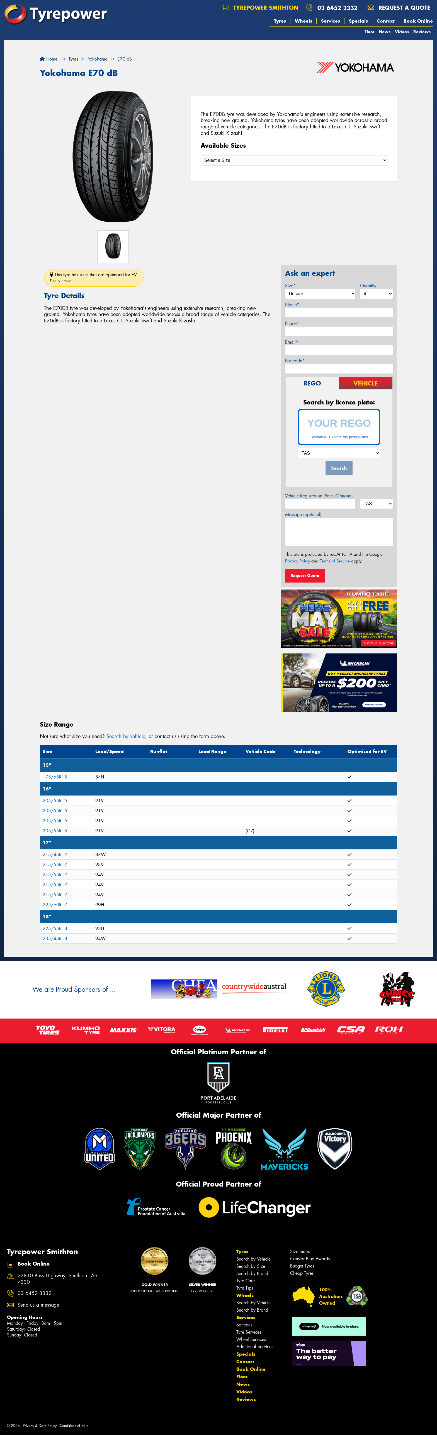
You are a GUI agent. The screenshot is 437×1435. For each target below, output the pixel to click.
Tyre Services (248, 1332)
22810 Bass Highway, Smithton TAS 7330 (57, 1279)
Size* (290, 286)
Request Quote (305, 575)
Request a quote (399, 7)
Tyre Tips (244, 1288)
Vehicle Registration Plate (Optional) (319, 496)
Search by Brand (252, 1273)
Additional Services (254, 1347)
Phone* (292, 323)
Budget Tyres (302, 1266)
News (384, 31)
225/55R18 (55, 928)
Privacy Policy (297, 561)
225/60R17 (55, 905)
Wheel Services (251, 1339)
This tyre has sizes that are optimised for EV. (94, 277)
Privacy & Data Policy (40, 1425)
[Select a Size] (294, 160)
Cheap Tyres (302, 1273)
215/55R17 (55, 865)
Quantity (368, 286)
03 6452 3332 (337, 7)
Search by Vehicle (253, 1259)
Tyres (280, 21)
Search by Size (250, 1266)
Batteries (244, 1325)
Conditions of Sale (74, 1425)
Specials (358, 21)
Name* (292, 305)
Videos (402, 31)
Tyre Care (245, 1281)
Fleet (369, 31)
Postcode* (295, 361)
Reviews (422, 31)
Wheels (303, 21)
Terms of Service (335, 561)
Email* (291, 342)
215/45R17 (55, 854)
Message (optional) (303, 515)
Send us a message (38, 1305)
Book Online (418, 21)
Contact (386, 21)
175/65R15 (55, 777)
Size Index (300, 1251)
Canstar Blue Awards (310, 1259)
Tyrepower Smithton (260, 7)
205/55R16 (55, 801)
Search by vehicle (125, 736)
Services (330, 21)
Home (48, 59)
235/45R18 (55, 939)
